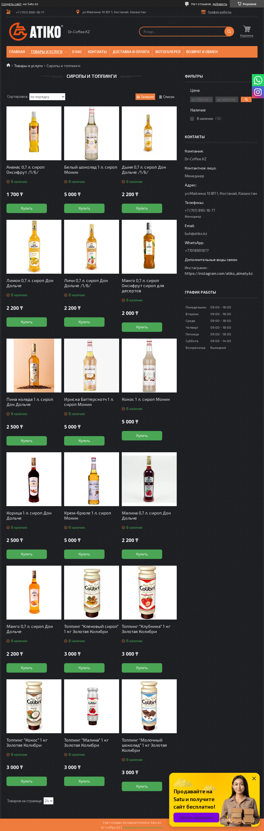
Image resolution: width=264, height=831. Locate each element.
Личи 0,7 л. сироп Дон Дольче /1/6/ (86, 283)
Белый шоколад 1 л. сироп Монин (90, 169)
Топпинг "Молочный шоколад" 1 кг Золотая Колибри (144, 745)
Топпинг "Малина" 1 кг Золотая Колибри (86, 742)
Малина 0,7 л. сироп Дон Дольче (146, 515)
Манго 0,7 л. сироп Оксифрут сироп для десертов (143, 285)
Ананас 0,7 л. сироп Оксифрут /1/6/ (25, 169)
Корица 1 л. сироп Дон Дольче (28, 515)
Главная (17, 52)
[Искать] (229, 31)
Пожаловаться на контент (143, 827)
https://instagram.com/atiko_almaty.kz (219, 273)
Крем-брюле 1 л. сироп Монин (87, 515)
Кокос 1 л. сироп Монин (146, 399)
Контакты (97, 52)
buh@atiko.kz (196, 233)
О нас (77, 52)
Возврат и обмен (202, 52)
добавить (220, 4)
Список (169, 97)
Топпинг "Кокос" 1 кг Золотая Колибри (27, 742)
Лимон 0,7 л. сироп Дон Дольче (29, 283)
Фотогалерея (167, 52)
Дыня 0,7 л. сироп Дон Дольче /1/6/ (144, 169)
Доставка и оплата (131, 52)
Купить (27, 208)
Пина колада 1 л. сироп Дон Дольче (29, 402)
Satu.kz (155, 822)
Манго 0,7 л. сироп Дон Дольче (29, 629)
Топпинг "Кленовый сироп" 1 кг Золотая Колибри (91, 629)
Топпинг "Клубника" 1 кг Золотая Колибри (146, 629)
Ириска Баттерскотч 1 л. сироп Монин (89, 402)
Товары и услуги (46, 52)
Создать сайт (11, 4)
